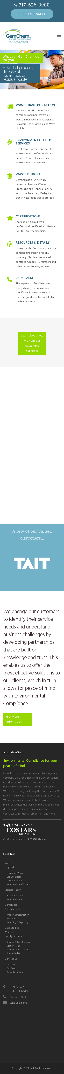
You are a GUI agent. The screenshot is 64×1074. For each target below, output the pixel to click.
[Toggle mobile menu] (59, 36)
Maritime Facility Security (13, 934)
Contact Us (11, 959)
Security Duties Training (18, 950)
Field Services (13, 918)
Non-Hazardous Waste (17, 884)
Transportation (13, 890)
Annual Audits (13, 953)
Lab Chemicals (14, 877)
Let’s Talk (11, 964)
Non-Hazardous (14, 899)
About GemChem (15, 972)
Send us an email (19, 1003)
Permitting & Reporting (18, 922)
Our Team (11, 968)
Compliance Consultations (12, 907)
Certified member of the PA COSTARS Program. (25, 839)
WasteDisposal (9, 865)
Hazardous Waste (15, 873)
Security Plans (13, 946)
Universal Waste (14, 881)
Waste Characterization (18, 915)
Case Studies (12, 928)
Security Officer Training (18, 942)
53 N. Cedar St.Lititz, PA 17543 (19, 989)
